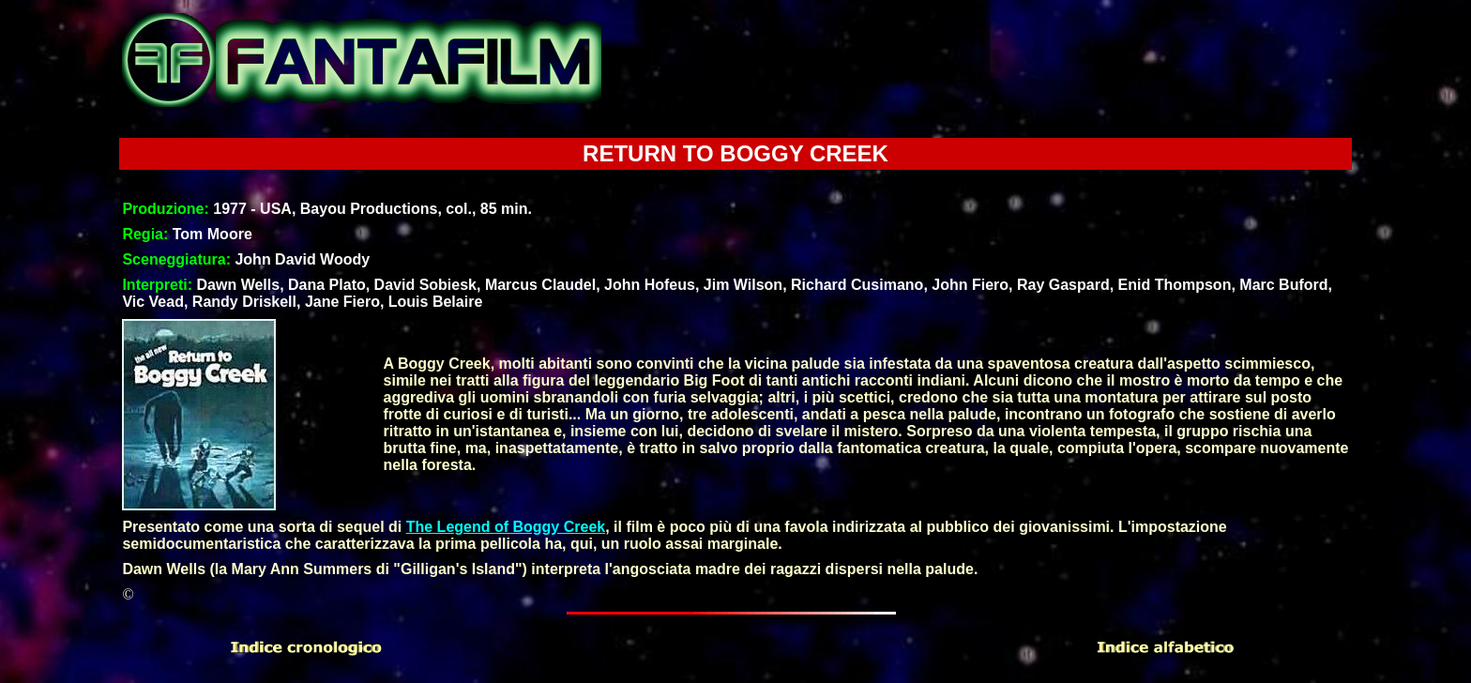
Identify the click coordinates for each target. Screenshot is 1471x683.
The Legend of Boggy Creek (505, 527)
